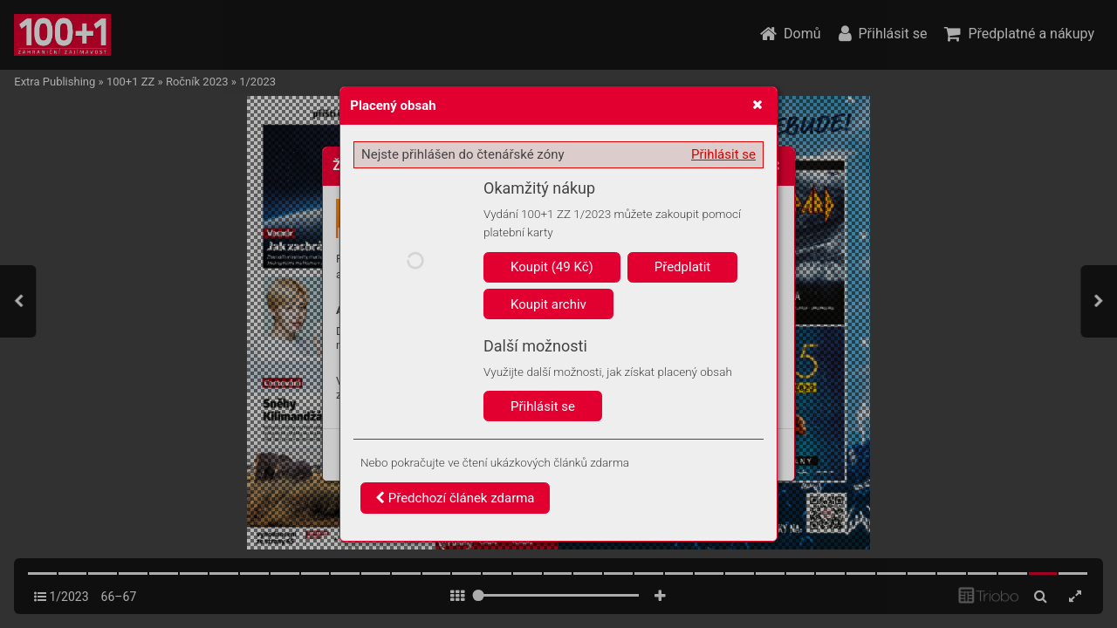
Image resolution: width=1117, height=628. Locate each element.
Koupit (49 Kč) (552, 267)
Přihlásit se (723, 154)
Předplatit (682, 267)
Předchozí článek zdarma (455, 498)
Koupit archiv (548, 304)
